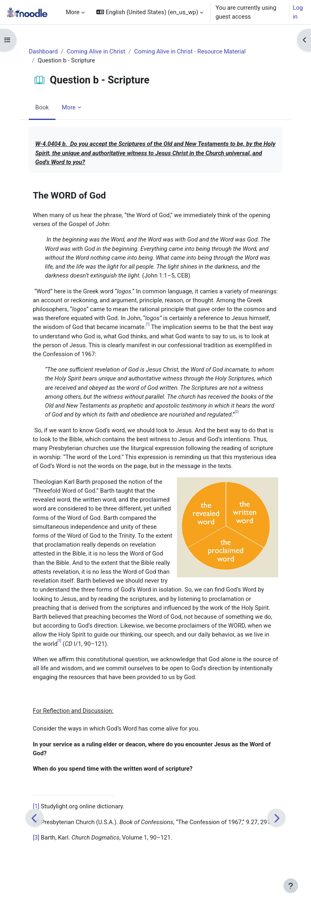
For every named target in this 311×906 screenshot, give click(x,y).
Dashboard (43, 51)
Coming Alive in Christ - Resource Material (189, 51)
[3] (36, 837)
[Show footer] (290, 885)
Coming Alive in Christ (96, 51)
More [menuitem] (72, 12)
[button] (150, 12)
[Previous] (35, 818)
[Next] (276, 818)
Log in (298, 12)
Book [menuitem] (42, 107)
